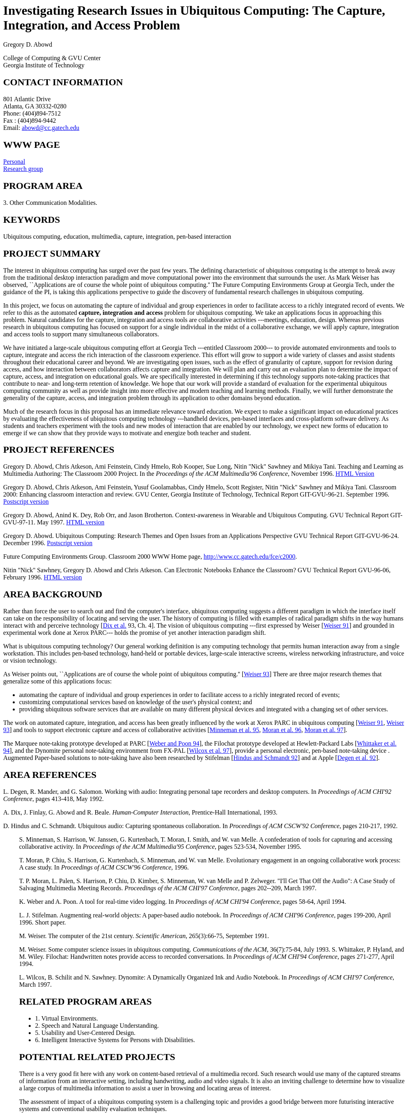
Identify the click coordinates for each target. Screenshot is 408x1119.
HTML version (85, 522)
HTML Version (354, 473)
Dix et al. (114, 625)
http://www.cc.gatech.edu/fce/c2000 (249, 556)
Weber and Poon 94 (174, 743)
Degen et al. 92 (356, 757)
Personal (14, 161)
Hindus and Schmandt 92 (265, 757)
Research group (23, 168)
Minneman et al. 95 (234, 729)
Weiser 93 (256, 674)
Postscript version (26, 501)
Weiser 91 (336, 625)
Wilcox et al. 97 (209, 750)
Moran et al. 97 (323, 729)
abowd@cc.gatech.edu (50, 127)
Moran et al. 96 (281, 729)
